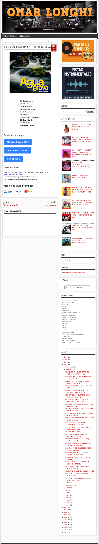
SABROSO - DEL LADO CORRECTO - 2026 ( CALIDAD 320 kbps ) (82, 228)
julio (67, 490)
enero (67, 505)
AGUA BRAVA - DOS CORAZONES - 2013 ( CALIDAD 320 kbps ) (28, 47)
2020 (65, 512)
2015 (65, 525)
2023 (65, 364)
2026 (65, 357)
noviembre (69, 369)
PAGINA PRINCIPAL (9, 36)
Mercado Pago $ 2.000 (18, 142)
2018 (65, 517)
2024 (65, 362)
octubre (68, 483)
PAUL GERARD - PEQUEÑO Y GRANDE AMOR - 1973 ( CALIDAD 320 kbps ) (82, 240)
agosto (68, 487)
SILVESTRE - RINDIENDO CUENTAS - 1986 (79, 471)
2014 (65, 527)
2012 (65, 532)
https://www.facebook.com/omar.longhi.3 (73, 272)
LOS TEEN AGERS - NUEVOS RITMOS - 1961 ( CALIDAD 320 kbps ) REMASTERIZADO (82, 202)
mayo (67, 495)
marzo (68, 500)
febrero (68, 502)
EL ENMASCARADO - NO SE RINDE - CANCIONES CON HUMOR (81, 127)
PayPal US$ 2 (13, 159)
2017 (65, 520)
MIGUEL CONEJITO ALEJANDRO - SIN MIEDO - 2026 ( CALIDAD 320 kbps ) (81, 165)
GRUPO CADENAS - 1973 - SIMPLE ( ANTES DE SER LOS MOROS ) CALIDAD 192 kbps (82, 139)
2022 (65, 507)
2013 (65, 529)
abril (67, 497)
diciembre (69, 367)
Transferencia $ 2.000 (17, 150)
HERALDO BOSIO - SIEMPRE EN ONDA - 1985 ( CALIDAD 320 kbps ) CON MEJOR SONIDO (82, 190)
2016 (65, 522)
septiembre (69, 485)
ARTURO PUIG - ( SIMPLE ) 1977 (76, 432)
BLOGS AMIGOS (25, 36)
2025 (65, 359)
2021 (65, 510)
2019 (65, 515)
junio (67, 492)
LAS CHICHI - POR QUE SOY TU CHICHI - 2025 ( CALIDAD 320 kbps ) (83, 215)
